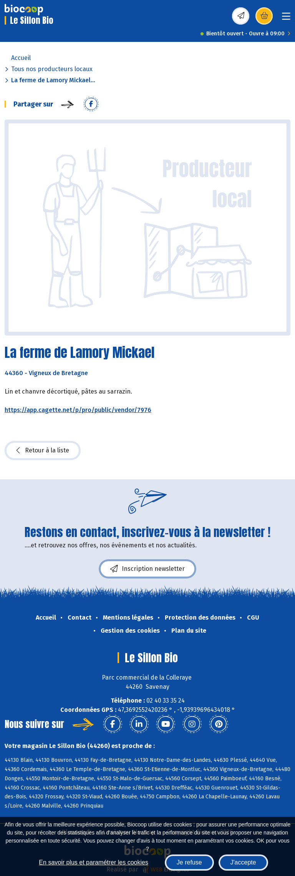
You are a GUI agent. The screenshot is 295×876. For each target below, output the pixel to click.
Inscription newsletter (147, 569)
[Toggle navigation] (286, 18)
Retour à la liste (42, 450)
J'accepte (243, 862)
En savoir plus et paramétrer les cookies (93, 862)
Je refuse (189, 862)
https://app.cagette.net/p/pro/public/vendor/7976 (78, 410)
